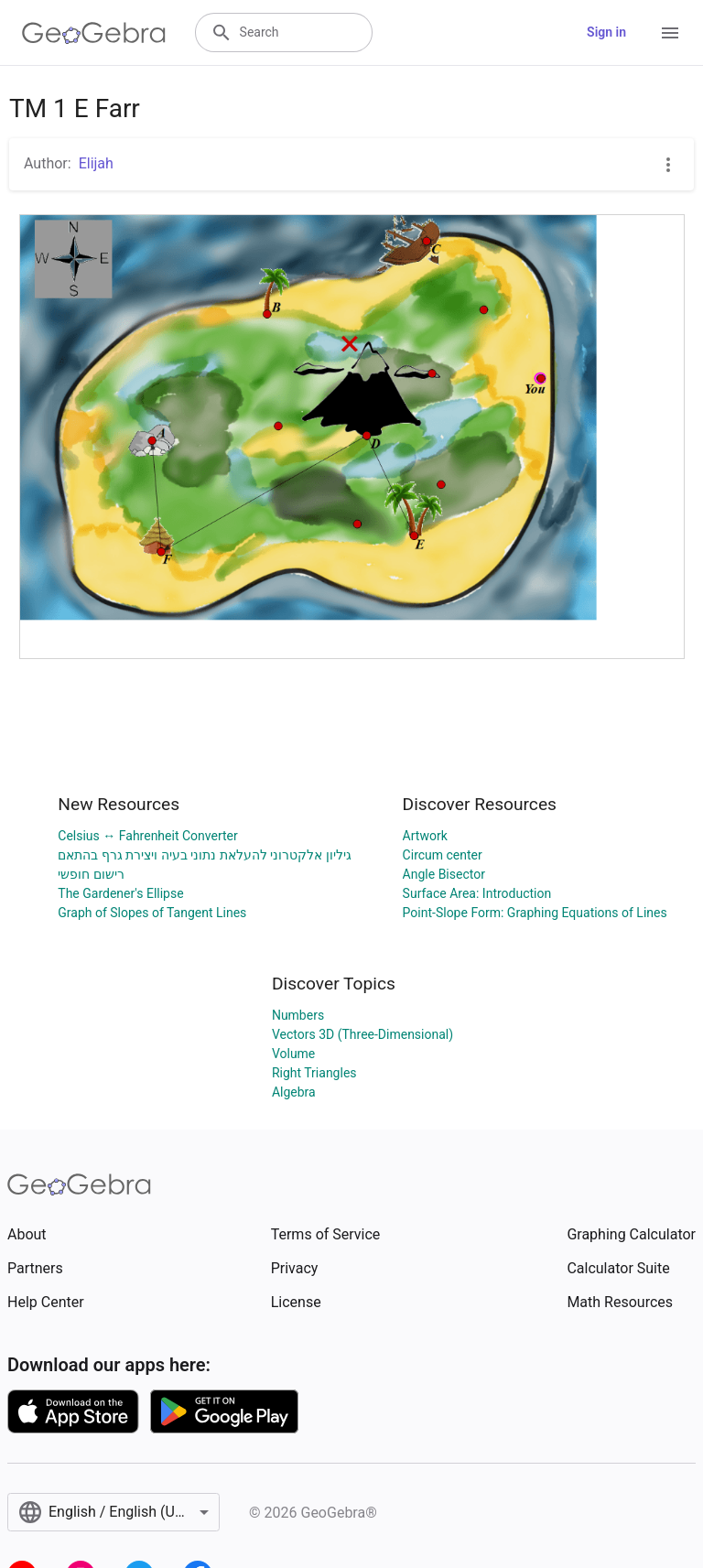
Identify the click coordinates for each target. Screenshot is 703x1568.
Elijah (96, 163)
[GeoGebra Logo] (94, 33)
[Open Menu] (670, 33)
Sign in (606, 32)
